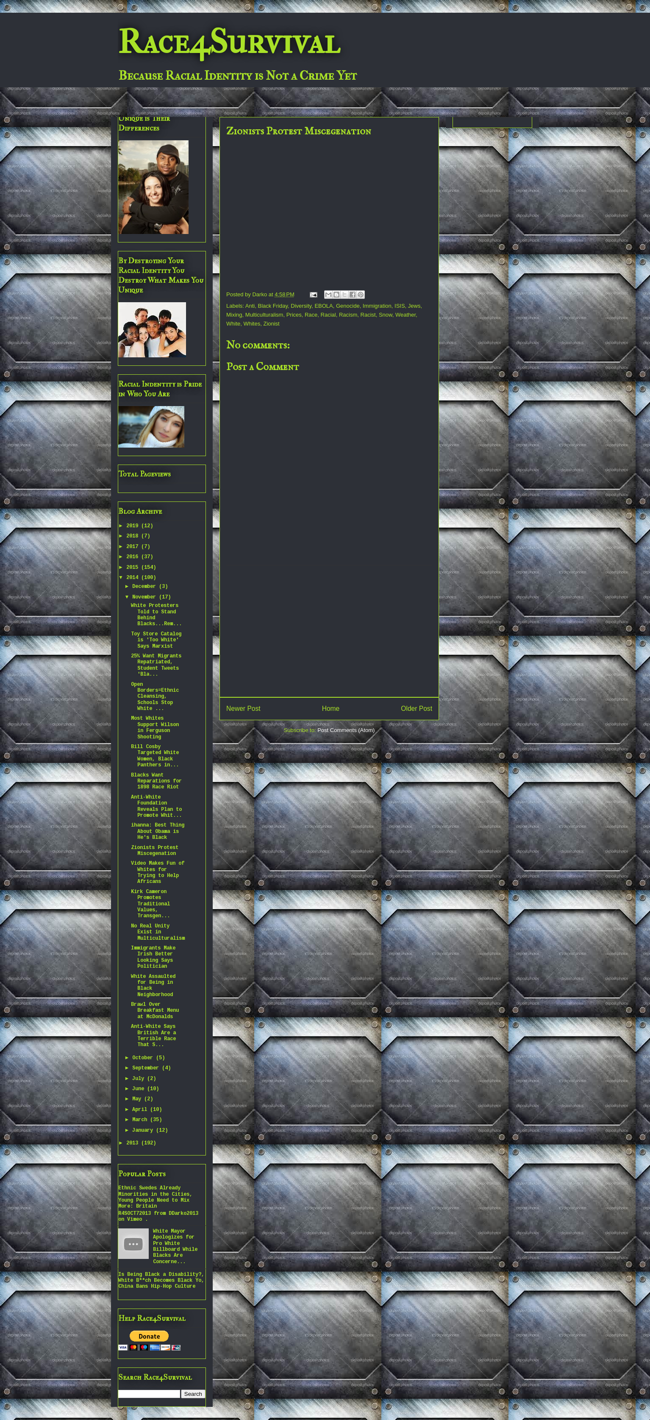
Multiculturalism (264, 315)
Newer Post (243, 708)
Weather (405, 315)
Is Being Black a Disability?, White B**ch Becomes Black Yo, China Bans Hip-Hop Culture (161, 1281)
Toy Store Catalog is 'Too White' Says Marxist (156, 640)
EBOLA (323, 306)
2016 (133, 557)
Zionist (271, 323)
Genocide (348, 306)
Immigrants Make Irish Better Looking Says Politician (153, 957)
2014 (133, 578)
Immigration (377, 306)
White (233, 323)
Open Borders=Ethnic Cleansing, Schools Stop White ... (155, 697)
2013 (133, 1143)
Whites (251, 323)
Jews (414, 306)
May (138, 1099)
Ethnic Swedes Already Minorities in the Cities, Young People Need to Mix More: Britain (155, 1197)
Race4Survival (229, 42)
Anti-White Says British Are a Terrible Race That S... (153, 1036)
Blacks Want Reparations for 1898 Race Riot (156, 781)
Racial (328, 315)
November (145, 597)
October (144, 1058)
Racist (368, 315)
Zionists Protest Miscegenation (154, 851)
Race (311, 315)
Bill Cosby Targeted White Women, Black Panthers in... (155, 756)
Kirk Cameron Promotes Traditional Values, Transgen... (150, 904)
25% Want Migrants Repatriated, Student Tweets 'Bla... (156, 665)
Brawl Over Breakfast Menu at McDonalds (155, 1011)
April (141, 1110)
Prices (294, 315)
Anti (250, 306)
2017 (133, 547)
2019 (133, 526)
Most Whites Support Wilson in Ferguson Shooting (155, 728)
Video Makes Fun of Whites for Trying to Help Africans (157, 872)
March (141, 1120)
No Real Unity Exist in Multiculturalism (158, 932)
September (147, 1068)
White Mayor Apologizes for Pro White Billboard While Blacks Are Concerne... (175, 1246)
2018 (133, 536)
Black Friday (273, 306)
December (145, 587)
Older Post (416, 708)
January (144, 1130)
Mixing (234, 315)
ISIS (399, 306)
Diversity (301, 306)
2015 (133, 568)
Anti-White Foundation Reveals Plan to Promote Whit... (156, 806)
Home (331, 708)
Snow (385, 315)
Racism (348, 315)
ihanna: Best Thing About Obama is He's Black (157, 831)
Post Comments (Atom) (346, 730)
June (139, 1089)
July (139, 1079)
